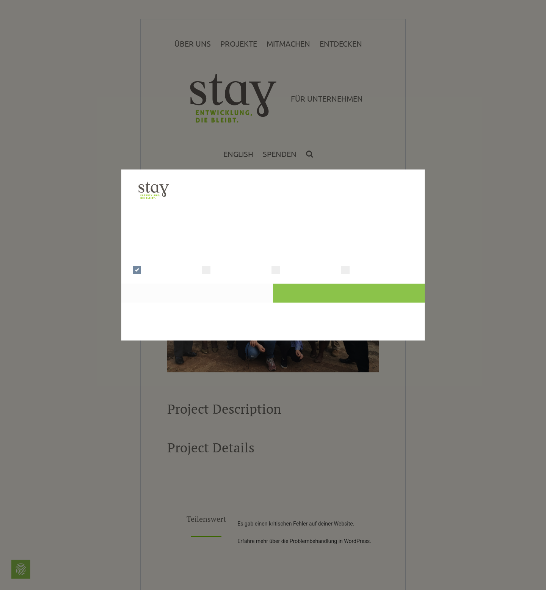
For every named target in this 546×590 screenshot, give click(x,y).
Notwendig (154, 269)
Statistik (288, 269)
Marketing (361, 269)
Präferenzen (225, 269)
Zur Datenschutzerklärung (273, 312)
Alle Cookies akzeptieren (349, 293)
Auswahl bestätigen (197, 293)
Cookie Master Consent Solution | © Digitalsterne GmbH (272, 331)
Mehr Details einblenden (209, 250)
